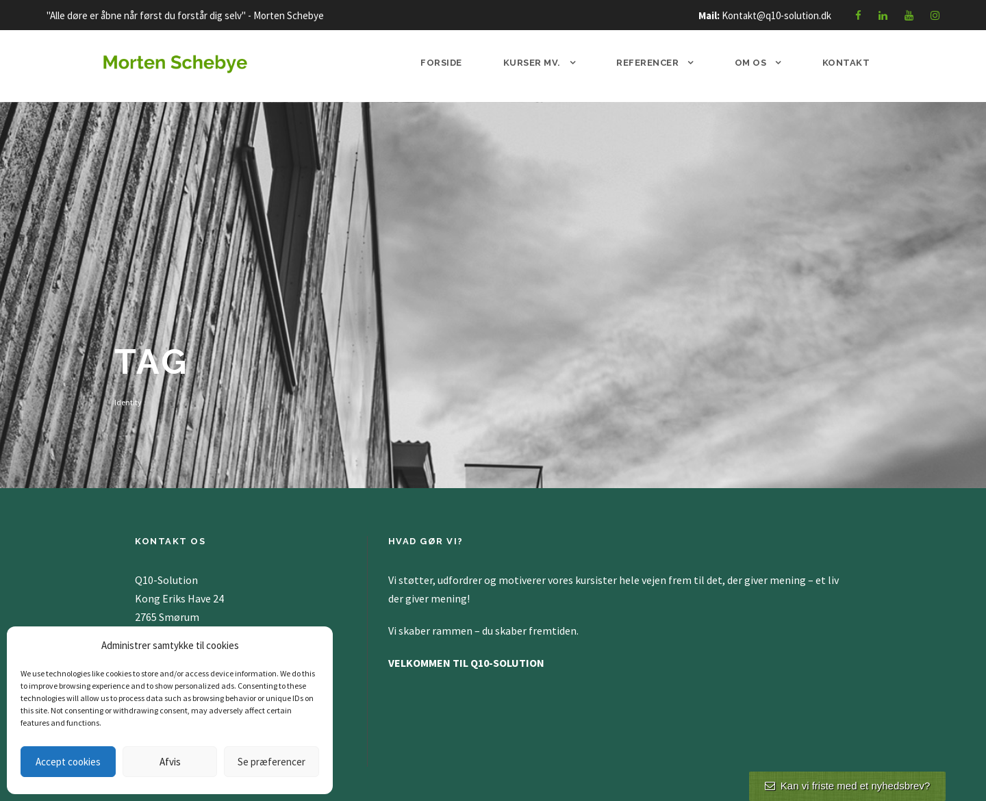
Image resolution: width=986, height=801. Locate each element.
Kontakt (846, 63)
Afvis (170, 761)
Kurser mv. (532, 63)
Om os (751, 63)
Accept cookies (68, 761)
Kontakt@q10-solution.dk (776, 15)
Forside (441, 63)
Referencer (647, 63)
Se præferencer (271, 761)
